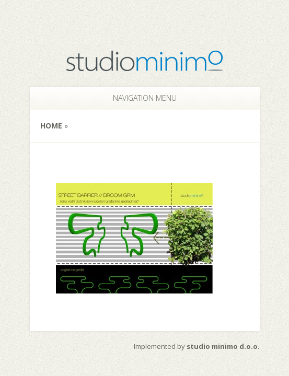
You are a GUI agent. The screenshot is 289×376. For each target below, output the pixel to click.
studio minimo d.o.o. (223, 346)
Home (51, 126)
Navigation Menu (138, 98)
